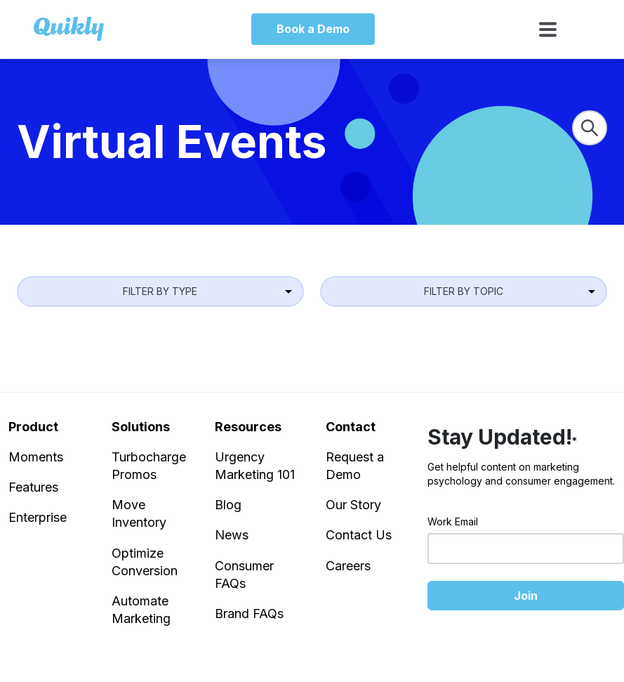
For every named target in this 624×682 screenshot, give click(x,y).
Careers (348, 565)
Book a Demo (313, 29)
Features (33, 487)
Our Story (353, 504)
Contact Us (359, 534)
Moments (35, 457)
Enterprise (37, 517)
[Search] (589, 127)
